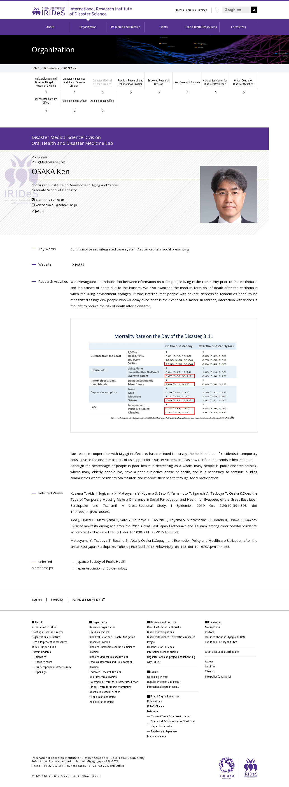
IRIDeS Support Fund (44, 647)
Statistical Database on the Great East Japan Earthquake (173, 724)
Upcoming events (157, 676)
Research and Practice (125, 27)
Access (179, 10)
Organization (88, 27)
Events (163, 27)
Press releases (43, 662)
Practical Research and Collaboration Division (130, 82)
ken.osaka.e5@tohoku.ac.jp (56, 205)
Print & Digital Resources (201, 27)
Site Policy (57, 599)
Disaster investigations (160, 632)
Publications (154, 701)
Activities (40, 657)
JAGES (39, 211)
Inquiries (191, 10)
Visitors (209, 632)
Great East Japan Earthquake (164, 627)
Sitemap (202, 10)
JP (216, 10)
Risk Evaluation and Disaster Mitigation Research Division (46, 82)
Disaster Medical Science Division (102, 82)
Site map (210, 671)
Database (152, 711)
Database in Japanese (164, 731)
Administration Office (102, 100)
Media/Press (212, 627)
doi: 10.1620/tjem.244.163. (209, 546)
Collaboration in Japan (160, 647)
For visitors (238, 27)
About (50, 27)
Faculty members (99, 632)
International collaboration (162, 652)
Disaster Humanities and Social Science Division (74, 82)
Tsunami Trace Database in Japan (170, 716)
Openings (41, 672)
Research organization (102, 627)
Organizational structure (46, 637)
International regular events (163, 686)
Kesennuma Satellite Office (46, 100)
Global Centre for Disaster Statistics (243, 82)
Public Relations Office (74, 100)
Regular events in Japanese (163, 681)
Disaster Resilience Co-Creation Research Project (171, 639)
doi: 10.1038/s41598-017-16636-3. (151, 532)
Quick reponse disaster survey (53, 667)
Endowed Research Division (158, 82)
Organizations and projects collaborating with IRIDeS (171, 659)
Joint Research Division (187, 82)
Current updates (41, 652)
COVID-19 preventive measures (49, 642)
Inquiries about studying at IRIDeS (225, 637)
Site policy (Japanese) (218, 676)
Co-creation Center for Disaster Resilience (215, 82)
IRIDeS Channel (156, 706)
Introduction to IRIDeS (44, 627)
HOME (35, 68)
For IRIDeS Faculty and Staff (88, 599)
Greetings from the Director (47, 632)
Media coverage (156, 736)
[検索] (236, 10)
